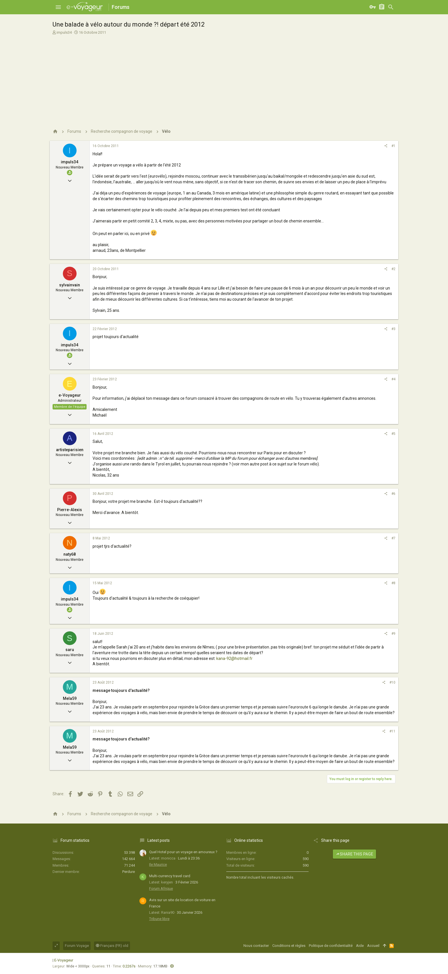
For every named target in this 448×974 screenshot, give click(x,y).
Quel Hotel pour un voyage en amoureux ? (183, 852)
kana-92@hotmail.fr (234, 658)
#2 (393, 269)
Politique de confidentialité (331, 945)
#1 (393, 146)
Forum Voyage (77, 945)
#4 (393, 379)
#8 (393, 583)
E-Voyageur (63, 960)
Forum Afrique (161, 888)
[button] (58, 7)
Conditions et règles (288, 945)
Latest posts (158, 840)
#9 (393, 634)
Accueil (373, 945)
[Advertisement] (223, 78)
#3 (393, 329)
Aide (360, 945)
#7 (393, 538)
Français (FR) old (112, 945)
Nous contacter (256, 945)
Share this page (354, 854)
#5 (393, 434)
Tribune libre (159, 919)
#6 (393, 494)
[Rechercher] (390, 7)
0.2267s (129, 966)
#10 (392, 682)
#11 (392, 731)
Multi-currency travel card (169, 876)
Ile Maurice (158, 864)
